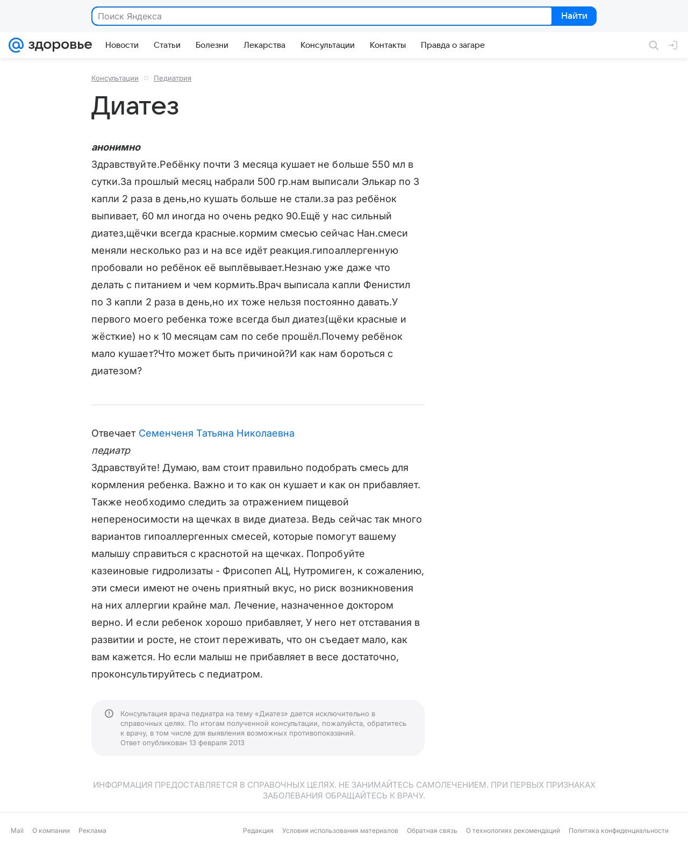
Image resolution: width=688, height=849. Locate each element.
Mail (17, 830)
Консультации (115, 78)
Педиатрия (172, 78)
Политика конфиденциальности (619, 830)
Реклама (92, 830)
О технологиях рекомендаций (513, 830)
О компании (51, 830)
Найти (573, 17)
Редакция (258, 830)
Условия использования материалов (340, 830)
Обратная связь (432, 830)
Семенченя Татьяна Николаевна (217, 433)
